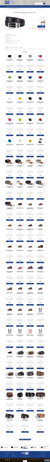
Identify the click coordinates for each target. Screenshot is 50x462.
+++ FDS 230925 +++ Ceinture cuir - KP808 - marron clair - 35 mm (9, 399)
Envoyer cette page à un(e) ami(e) (41, 29)
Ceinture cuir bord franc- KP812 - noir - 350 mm (30, 378)
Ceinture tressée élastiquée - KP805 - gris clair (40, 166)
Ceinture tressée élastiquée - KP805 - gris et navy (40, 187)
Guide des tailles (7, 454)
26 (20, 217)
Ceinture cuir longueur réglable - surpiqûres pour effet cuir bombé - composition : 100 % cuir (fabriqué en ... (30, 405)
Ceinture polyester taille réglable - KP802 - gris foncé (19, 60)
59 (10, 429)
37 (9, 365)
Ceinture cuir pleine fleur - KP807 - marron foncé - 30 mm (25, 420)
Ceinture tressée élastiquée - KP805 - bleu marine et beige (9, 208)
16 (10, 154)
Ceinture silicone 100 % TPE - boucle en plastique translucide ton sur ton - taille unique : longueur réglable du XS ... (30, 108)
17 (10, 175)
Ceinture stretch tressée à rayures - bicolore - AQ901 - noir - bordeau (19, 293)
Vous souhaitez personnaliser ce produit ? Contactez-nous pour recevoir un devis (36, 28)
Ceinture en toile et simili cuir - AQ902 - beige (9, 229)
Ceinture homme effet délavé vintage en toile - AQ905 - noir (20, 357)
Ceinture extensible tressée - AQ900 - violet (30, 271)
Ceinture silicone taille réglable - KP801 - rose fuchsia (9, 123)
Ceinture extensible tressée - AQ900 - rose (20, 271)
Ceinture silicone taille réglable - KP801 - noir (30, 102)
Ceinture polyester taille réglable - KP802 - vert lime (9, 81)
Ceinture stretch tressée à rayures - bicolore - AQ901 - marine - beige (40, 293)
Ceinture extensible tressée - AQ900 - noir (40, 250)
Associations (43, 456)
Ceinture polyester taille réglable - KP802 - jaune (19, 102)
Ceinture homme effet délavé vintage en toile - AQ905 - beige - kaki (30, 357)
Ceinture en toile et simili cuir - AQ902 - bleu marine (30, 229)
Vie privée (13, 452)
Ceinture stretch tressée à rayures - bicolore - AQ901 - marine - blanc (20, 314)
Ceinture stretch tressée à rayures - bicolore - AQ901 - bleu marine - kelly (30, 293)
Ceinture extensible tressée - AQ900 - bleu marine (9, 272)
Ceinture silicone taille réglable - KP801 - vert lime (19, 123)
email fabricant (16, 47)
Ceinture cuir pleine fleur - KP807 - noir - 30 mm (25, 12)
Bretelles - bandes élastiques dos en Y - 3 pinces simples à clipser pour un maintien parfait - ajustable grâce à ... (40, 320)
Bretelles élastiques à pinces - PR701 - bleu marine (19, 335)
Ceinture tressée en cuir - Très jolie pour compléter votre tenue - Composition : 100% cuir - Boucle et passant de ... (9, 362)
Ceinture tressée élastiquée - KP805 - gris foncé (9, 187)
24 (9, 217)
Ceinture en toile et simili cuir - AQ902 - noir (19, 208)
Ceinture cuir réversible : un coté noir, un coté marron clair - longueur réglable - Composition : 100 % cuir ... (40, 426)
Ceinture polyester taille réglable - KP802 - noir (9, 60)
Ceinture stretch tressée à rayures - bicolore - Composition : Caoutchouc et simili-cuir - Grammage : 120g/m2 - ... (20, 299)
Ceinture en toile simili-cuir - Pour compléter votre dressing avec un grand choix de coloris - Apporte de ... (20, 214)
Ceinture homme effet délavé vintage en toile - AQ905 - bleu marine (40, 357)
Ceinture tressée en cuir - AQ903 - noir (10, 356)
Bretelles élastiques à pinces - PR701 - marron (9, 335)
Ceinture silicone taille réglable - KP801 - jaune (30, 144)
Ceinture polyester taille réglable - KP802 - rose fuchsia (40, 60)
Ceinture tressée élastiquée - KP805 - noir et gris (30, 187)
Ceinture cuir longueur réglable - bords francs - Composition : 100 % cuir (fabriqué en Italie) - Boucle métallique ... (30, 384)
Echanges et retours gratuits (8, 452)
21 (30, 111)
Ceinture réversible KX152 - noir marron (40, 144)
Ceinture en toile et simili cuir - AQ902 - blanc (30, 251)
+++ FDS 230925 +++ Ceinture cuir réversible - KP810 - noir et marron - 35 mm (40, 420)
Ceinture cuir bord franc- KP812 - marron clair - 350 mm (40, 378)
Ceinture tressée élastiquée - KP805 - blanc (20, 187)
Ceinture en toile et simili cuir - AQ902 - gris (19, 250)
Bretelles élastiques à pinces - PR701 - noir (40, 314)
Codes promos (13, 454)
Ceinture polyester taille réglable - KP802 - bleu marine (19, 81)
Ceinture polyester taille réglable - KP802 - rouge (40, 81)
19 (9, 111)
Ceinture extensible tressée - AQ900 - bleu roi (40, 272)
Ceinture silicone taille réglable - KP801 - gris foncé (40, 102)
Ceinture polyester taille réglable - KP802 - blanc (9, 102)
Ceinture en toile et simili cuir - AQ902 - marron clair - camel (30, 208)
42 (20, 365)
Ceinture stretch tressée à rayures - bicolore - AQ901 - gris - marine (30, 314)
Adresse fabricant (11, 47)
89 (40, 429)
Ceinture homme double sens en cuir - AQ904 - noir (20, 378)
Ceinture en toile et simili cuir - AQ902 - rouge (40, 208)
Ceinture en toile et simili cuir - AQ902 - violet (40, 229)
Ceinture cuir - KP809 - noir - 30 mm (30, 398)
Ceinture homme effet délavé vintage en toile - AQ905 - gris (9, 378)
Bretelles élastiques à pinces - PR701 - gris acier (40, 335)
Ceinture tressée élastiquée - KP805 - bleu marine (20, 166)
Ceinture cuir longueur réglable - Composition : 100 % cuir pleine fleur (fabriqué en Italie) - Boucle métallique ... (9, 426)
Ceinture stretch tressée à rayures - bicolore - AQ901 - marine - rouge (10, 314)
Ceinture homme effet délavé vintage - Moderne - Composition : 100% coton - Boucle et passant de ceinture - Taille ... (20, 362)
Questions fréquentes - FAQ (42, 452)
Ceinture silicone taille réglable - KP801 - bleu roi (9, 145)
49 (30, 387)
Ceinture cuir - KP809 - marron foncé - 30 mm (40, 398)
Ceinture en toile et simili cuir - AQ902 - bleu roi (9, 251)
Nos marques (43, 454)
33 (20, 387)
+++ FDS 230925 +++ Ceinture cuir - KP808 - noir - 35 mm (20, 399)
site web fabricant (20, 47)
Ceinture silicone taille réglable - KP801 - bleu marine (30, 123)
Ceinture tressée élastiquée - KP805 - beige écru (30, 166)
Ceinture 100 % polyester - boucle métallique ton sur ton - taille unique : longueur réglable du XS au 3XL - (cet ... (9, 66)
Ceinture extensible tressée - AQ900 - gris (9, 292)
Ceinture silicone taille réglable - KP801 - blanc (20, 144)
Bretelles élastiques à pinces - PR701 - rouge (30, 335)
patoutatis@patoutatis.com (27, 456)
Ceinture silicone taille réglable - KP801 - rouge (40, 123)
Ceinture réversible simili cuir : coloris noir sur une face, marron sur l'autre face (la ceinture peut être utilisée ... (40, 150)
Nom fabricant (7, 47)
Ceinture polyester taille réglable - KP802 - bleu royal (30, 81)
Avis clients (44, 453)
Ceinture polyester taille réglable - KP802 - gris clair (30, 60)
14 (10, 69)
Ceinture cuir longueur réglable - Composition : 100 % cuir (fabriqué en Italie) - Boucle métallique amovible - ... (9, 405)
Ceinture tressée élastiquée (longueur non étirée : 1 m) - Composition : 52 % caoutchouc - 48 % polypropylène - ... (9, 172)
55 (30, 408)
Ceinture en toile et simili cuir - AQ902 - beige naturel (20, 229)
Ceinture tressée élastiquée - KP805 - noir (9, 165)
